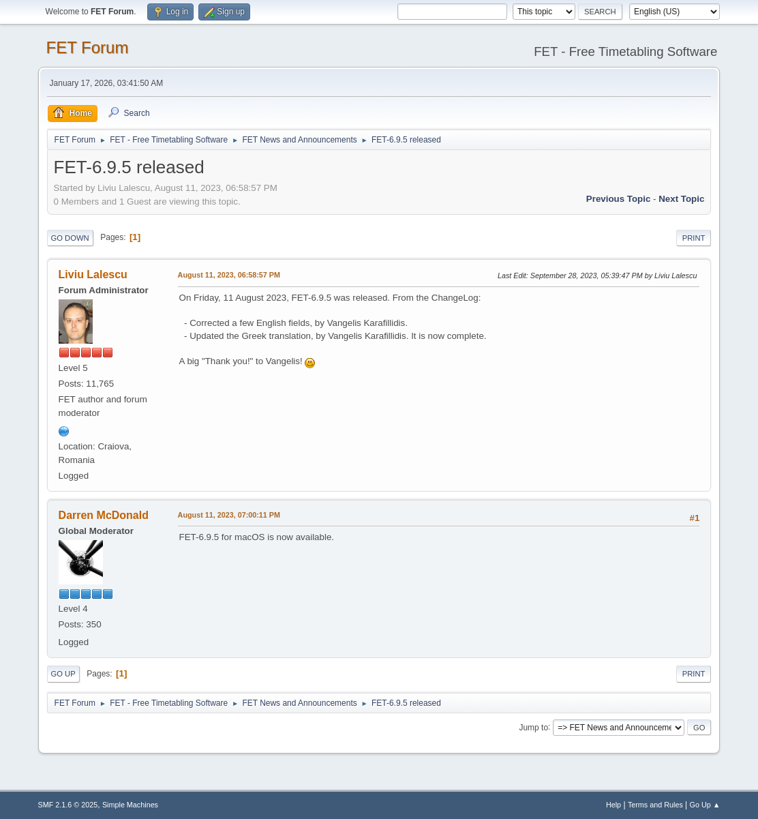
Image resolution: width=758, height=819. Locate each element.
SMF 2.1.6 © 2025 (68, 805)
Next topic (681, 199)
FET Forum (87, 47)
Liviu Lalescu (93, 274)
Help (613, 805)
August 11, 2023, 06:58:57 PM (229, 275)
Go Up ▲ (705, 805)
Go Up (63, 674)
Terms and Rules (655, 805)
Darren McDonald (104, 515)
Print (694, 238)
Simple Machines (130, 805)
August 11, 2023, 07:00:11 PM (229, 515)
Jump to (533, 727)
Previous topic (618, 199)
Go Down (70, 238)
